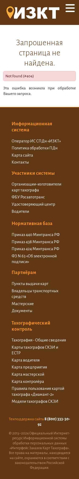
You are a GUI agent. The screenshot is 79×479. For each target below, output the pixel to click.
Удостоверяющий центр (33, 204)
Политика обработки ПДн (35, 148)
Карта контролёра (28, 381)
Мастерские (23, 304)
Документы (22, 310)
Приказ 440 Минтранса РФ (36, 234)
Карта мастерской (28, 374)
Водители (20, 211)
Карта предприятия (29, 367)
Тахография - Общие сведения (39, 340)
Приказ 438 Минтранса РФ (35, 242)
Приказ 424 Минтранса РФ (35, 249)
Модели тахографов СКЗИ (35, 401)
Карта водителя (26, 360)
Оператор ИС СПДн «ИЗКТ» (36, 141)
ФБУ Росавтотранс (28, 197)
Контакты (20, 162)
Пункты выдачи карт (30, 283)
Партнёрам (24, 272)
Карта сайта (22, 155)
